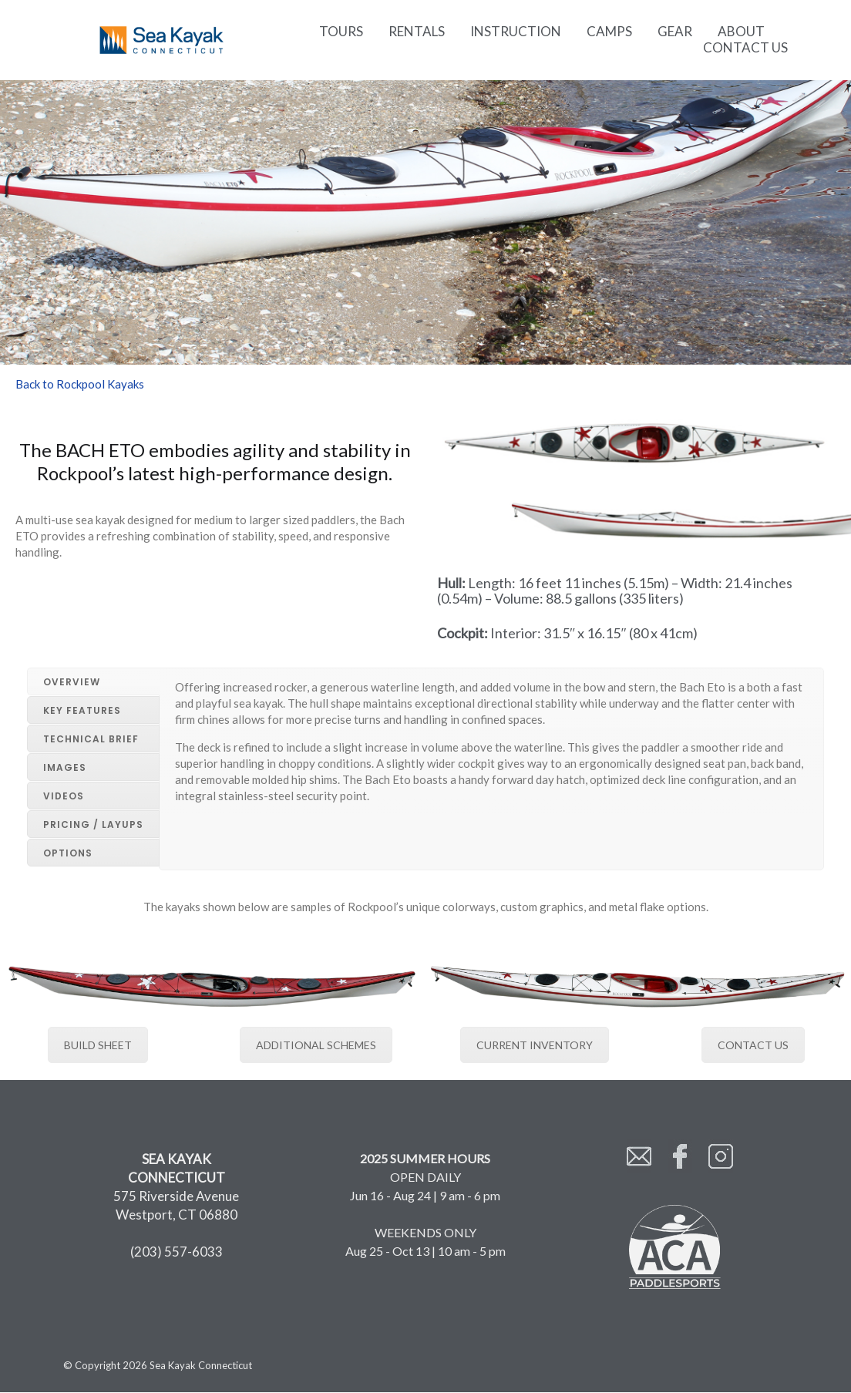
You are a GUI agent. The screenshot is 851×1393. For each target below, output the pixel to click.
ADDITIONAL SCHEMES (316, 1044)
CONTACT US (753, 1044)
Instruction (515, 31)
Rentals (416, 31)
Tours (341, 31)
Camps (609, 31)
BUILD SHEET (98, 1044)
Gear (675, 31)
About (741, 31)
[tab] (93, 681)
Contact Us (745, 47)
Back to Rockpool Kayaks (79, 384)
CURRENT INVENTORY (534, 1044)
